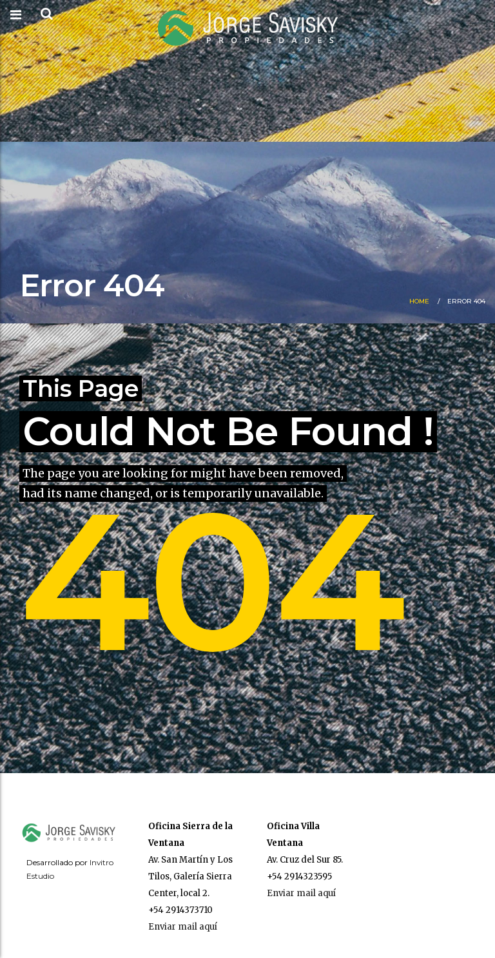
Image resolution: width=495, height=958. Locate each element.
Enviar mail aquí (182, 926)
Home (419, 301)
